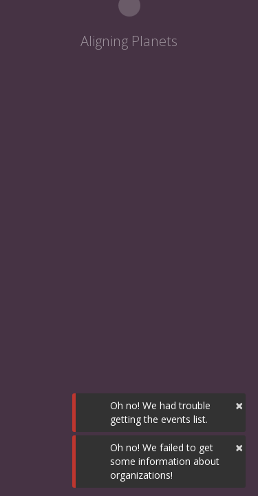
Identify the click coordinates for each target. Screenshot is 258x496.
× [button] (239, 405)
